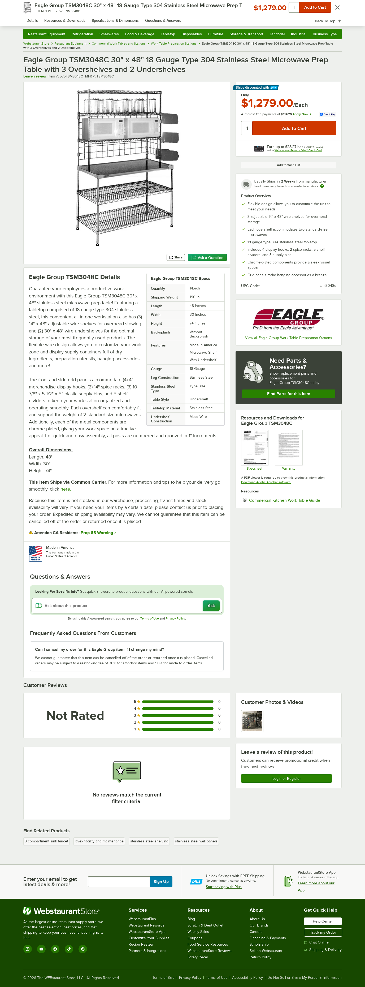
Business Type (325, 34)
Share (176, 257)
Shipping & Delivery (323, 950)
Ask (211, 605)
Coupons (195, 938)
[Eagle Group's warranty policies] (288, 450)
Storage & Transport (246, 34)
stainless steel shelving (149, 841)
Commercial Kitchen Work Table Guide (292, 500)
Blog (191, 919)
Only (245, 95)
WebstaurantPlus (142, 919)
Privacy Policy (175, 618)
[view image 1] (252, 721)
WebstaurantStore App (147, 932)
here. (65, 489)
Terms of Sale (164, 978)
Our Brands (259, 925)
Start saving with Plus (224, 887)
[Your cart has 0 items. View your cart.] (333, 18)
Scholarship (259, 944)
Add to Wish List (288, 165)
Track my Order (323, 932)
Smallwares (109, 34)
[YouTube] (41, 949)
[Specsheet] (254, 450)
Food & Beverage (139, 34)
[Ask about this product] (127, 605)
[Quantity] (247, 128)
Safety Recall (198, 957)
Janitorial (277, 34)
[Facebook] (55, 949)
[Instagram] (27, 949)
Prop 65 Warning (97, 532)
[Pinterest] (83, 949)
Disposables (191, 34)
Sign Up (161, 881)
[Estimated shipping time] (322, 186)
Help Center (323, 921)
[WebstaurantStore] (67, 911)
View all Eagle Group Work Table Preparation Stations (288, 338)
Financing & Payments (268, 938)
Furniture (215, 34)
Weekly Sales (198, 932)
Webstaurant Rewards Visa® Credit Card (298, 150)
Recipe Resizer (141, 944)
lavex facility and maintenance (99, 841)
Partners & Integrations (147, 951)
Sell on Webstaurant (266, 951)
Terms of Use (149, 618)
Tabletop (168, 34)
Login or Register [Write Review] (286, 778)
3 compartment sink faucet (46, 841)
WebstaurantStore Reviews (210, 951)
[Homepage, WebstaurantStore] (67, 19)
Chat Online (316, 942)
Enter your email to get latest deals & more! (50, 881)
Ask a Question (207, 257)
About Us (257, 919)
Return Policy (260, 957)
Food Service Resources (208, 944)
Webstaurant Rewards (146, 925)
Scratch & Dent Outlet (205, 925)
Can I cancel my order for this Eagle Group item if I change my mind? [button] (99, 649)
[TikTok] (69, 949)
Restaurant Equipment (46, 34)
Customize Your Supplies (149, 938)
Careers (256, 932)
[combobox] (175, 18)
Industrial (298, 34)
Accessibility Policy (247, 978)
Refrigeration (82, 34)
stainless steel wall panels (196, 841)
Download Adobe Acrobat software (266, 482)
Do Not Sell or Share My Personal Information (304, 978)
